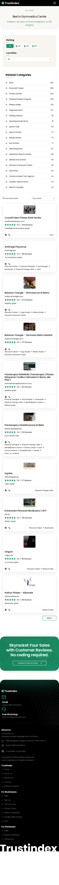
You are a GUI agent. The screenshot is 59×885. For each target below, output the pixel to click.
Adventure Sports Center (20, 154)
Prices (6, 769)
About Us (8, 773)
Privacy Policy (10, 808)
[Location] (29, 59)
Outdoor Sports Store (18, 182)
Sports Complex (16, 187)
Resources (8, 777)
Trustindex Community (13, 751)
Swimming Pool (15, 149)
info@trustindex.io (26, 760)
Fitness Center (15, 94)
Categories (9, 839)
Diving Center (15, 138)
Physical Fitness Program (20, 99)
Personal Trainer (16, 88)
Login (6, 795)
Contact (7, 782)
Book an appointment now (14, 717)
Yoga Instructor (16, 110)
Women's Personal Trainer (20, 165)
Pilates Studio (15, 105)
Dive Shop (13, 171)
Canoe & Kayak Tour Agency (21, 176)
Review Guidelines (12, 812)
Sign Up (7, 800)
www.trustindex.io (9, 760)
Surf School (14, 143)
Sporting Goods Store (18, 121)
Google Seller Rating (13, 817)
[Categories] (26, 10)
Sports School (15, 132)
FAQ (6, 821)
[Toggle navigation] (55, 3)
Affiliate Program (11, 786)
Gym (11, 83)
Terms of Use (10, 804)
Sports (31, 10)
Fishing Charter (16, 116)
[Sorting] (43, 198)
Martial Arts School (17, 160)
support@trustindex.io (12, 705)
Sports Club (14, 127)
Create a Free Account (27, 663)
